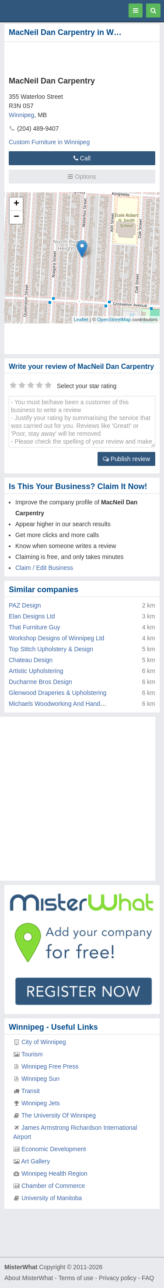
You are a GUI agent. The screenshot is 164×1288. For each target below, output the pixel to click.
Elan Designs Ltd (32, 616)
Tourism (32, 1054)
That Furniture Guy (34, 627)
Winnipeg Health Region (54, 1173)
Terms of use (75, 1277)
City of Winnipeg (43, 1041)
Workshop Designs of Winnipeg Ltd (56, 638)
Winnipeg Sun (40, 1078)
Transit (30, 1090)
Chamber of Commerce (53, 1185)
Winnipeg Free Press (50, 1066)
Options (82, 176)
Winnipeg (21, 114)
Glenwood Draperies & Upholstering (57, 692)
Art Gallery (35, 1161)
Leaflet (81, 319)
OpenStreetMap (114, 319)
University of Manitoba (51, 1197)
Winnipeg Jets (40, 1103)
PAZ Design (25, 605)
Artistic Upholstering (36, 670)
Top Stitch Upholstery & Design (51, 649)
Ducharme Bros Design (40, 681)
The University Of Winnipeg (58, 1115)
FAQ (148, 1277)
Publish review (126, 458)
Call (82, 158)
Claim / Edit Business (44, 567)
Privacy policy (117, 1277)
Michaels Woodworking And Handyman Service (73, 703)
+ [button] (16, 204)
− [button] (16, 217)
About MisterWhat (28, 1277)
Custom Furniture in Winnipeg (49, 142)
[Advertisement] (70, 57)
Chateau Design (30, 659)
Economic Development (53, 1149)
